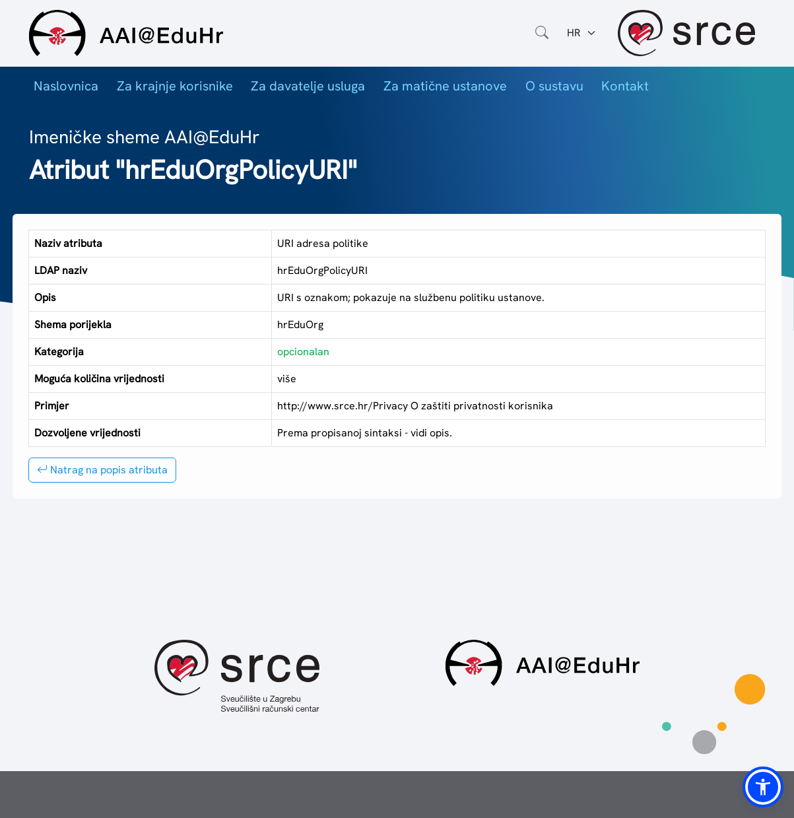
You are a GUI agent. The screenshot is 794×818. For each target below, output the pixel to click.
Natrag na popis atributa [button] (102, 470)
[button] (763, 787)
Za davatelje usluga (308, 85)
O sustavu (554, 85)
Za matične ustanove (445, 85)
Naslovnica (66, 85)
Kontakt (625, 85)
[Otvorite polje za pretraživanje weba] (541, 33)
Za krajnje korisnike (175, 85)
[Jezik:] (582, 33)
